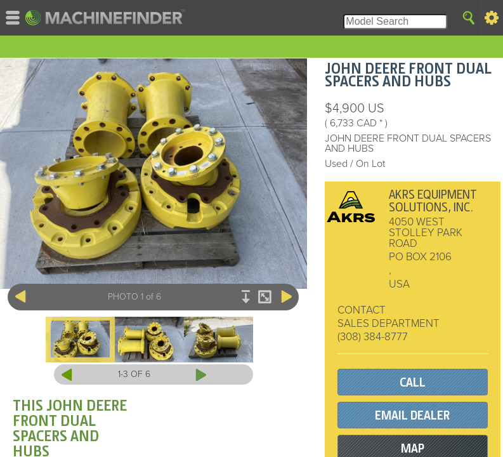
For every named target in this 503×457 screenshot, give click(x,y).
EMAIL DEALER (412, 415)
